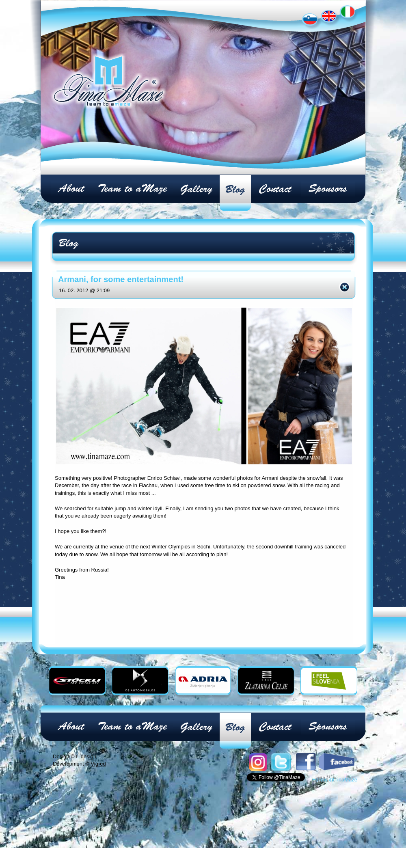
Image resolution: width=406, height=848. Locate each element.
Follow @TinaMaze (334, 747)
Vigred (98, 731)
